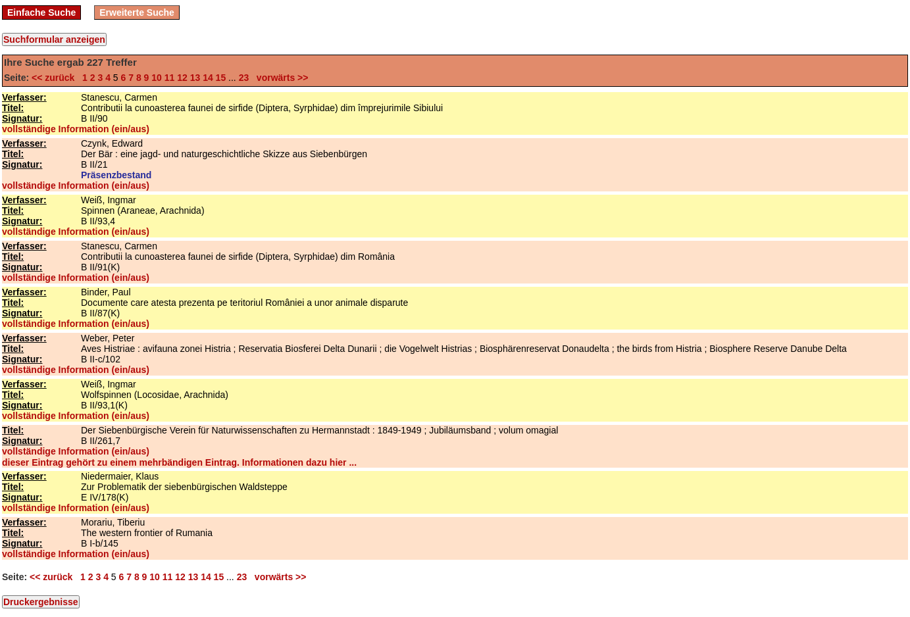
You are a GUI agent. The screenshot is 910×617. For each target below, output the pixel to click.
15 (221, 77)
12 (182, 77)
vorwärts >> (279, 77)
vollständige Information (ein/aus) (75, 129)
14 (208, 77)
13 (195, 77)
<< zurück (56, 77)
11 (169, 77)
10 (156, 77)
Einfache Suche (41, 12)
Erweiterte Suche (136, 12)
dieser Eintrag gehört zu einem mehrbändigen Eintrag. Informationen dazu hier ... (179, 462)
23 (244, 77)
